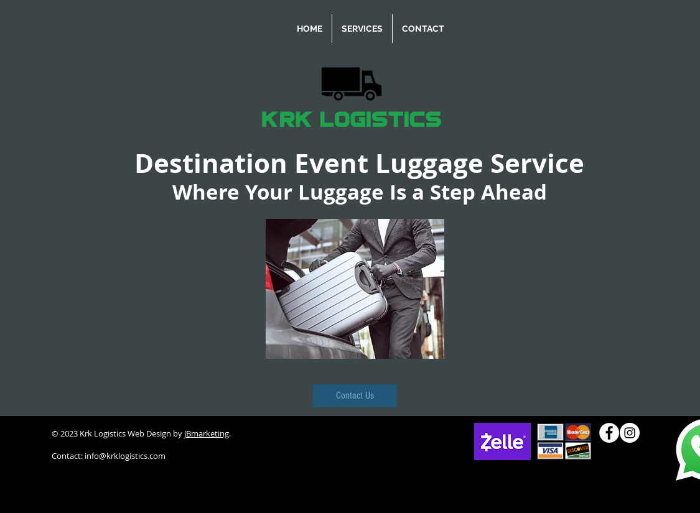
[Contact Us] (355, 395)
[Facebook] (609, 433)
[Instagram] (630, 433)
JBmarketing (206, 433)
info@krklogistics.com (125, 455)
